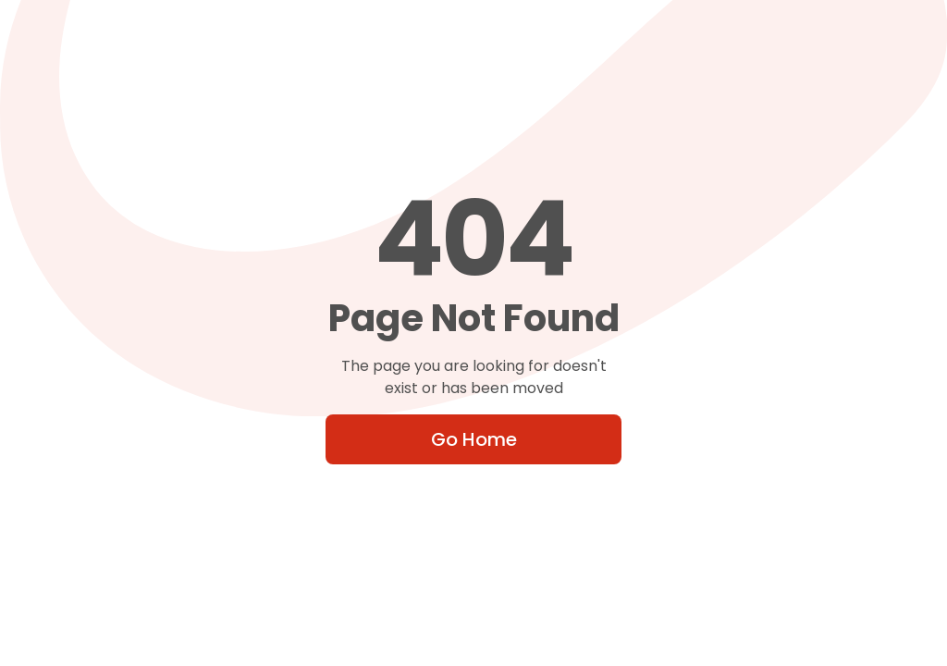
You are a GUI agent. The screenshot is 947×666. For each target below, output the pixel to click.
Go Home (474, 439)
